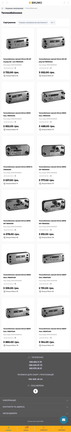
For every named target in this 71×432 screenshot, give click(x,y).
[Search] (7, 3)
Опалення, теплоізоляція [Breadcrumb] (14, 8)
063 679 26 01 (35, 368)
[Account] (68, 3)
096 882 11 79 (35, 362)
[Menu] (3, 3)
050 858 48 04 (35, 379)
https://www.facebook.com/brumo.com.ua (35, 391)
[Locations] (64, 3)
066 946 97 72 (35, 365)
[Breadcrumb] (2, 8)
